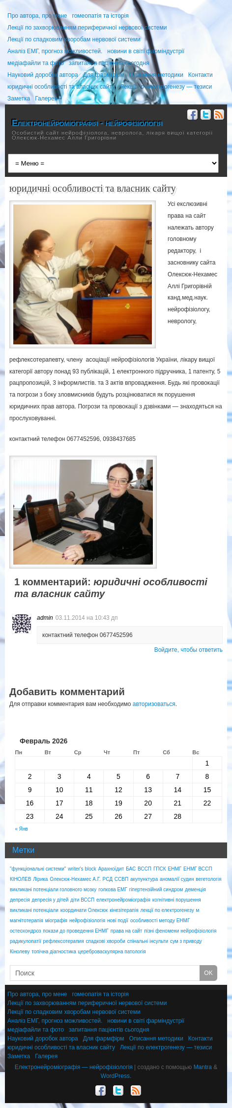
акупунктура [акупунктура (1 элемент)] (144, 879)
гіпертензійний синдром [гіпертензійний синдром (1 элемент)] (156, 889)
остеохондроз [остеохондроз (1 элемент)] (25, 931)
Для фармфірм (103, 74)
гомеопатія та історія (100, 15)
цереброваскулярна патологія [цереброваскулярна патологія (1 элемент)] (112, 951)
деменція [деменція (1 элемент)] (195, 889)
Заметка (18, 98)
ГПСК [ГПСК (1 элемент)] (159, 869)
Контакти (200, 74)
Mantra (203, 1067)
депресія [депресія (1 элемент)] (20, 900)
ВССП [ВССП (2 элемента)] (144, 869)
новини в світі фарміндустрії (145, 51)
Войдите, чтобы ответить (188, 649)
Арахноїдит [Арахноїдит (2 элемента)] (111, 869)
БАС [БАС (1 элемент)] (131, 869)
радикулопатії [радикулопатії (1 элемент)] (25, 941)
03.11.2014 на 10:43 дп (87, 617)
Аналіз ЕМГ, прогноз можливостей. (54, 51)
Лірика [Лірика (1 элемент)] (40, 879)
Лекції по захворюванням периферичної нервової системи (87, 27)
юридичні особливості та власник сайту (61, 86)
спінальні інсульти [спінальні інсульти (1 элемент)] (147, 941)
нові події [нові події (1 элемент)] (117, 920)
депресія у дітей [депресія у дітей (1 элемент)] (49, 900)
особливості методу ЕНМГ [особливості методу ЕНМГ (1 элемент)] (160, 920)
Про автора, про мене (37, 15)
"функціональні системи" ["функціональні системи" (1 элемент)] (38, 869)
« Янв (21, 829)
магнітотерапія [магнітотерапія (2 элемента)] (26, 920)
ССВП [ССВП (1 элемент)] (121, 879)
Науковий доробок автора (42, 74)
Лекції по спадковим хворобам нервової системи (74, 39)
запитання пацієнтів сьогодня (109, 63)
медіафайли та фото (35, 63)
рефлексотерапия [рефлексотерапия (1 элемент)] (63, 941)
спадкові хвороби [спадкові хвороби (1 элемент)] (105, 941)
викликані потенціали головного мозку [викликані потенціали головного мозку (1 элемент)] (53, 889)
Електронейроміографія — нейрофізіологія (74, 1067)
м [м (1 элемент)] (198, 910)
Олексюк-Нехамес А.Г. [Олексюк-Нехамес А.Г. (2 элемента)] (75, 879)
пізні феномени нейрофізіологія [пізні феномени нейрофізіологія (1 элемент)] (180, 931)
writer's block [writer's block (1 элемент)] (82, 869)
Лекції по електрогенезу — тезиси (166, 86)
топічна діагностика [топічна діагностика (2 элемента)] (53, 951)
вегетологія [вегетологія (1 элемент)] (208, 879)
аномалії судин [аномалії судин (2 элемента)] (177, 879)
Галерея (46, 98)
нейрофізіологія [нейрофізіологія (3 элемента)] (87, 920)
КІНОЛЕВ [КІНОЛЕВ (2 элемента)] (20, 879)
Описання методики (156, 74)
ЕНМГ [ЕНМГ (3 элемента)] (174, 869)
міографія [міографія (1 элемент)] (56, 920)
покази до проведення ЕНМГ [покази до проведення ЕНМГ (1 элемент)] (76, 931)
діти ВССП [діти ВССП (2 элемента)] (82, 900)
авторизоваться (154, 704)
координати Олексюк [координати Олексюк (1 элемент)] (84, 910)
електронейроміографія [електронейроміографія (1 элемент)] (123, 900)
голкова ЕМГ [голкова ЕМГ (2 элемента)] (112, 889)
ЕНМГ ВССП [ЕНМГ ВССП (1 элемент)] (197, 869)
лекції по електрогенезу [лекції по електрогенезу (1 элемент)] (167, 910)
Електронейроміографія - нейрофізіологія (87, 123)
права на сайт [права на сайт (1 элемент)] (127, 931)
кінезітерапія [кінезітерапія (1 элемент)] (124, 910)
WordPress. (116, 1076)
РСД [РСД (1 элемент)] (108, 879)
